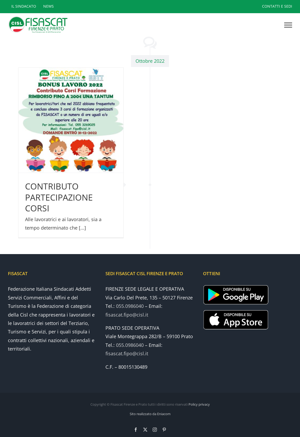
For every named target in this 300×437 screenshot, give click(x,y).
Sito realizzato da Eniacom (150, 413)
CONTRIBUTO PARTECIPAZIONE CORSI (59, 197)
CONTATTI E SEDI (277, 6)
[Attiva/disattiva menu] (288, 25)
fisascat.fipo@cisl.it (126, 315)
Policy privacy (199, 404)
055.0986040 (130, 306)
